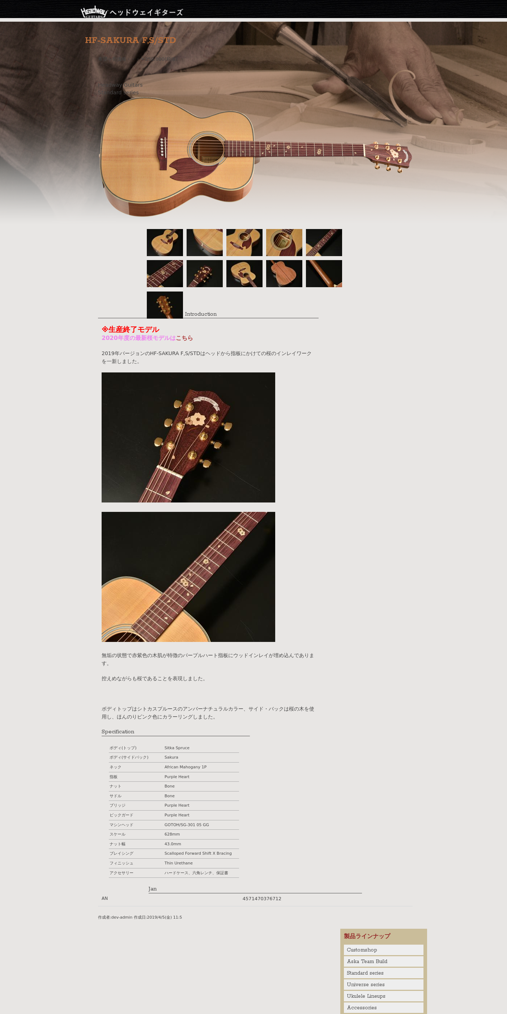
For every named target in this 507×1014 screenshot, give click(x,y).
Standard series (365, 973)
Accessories (362, 1008)
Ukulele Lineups (366, 996)
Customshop (362, 950)
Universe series (366, 984)
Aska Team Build (367, 961)
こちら (184, 338)
